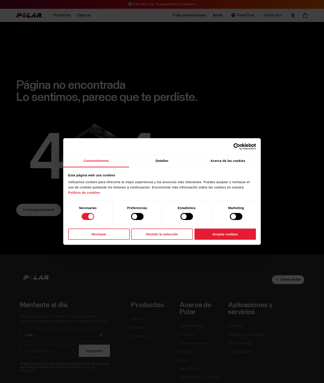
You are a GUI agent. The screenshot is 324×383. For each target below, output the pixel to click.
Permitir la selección (162, 234)
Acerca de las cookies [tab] (228, 161)
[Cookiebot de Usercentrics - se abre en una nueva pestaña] (237, 146)
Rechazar (99, 234)
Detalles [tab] (162, 161)
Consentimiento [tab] (96, 161)
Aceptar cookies (225, 234)
